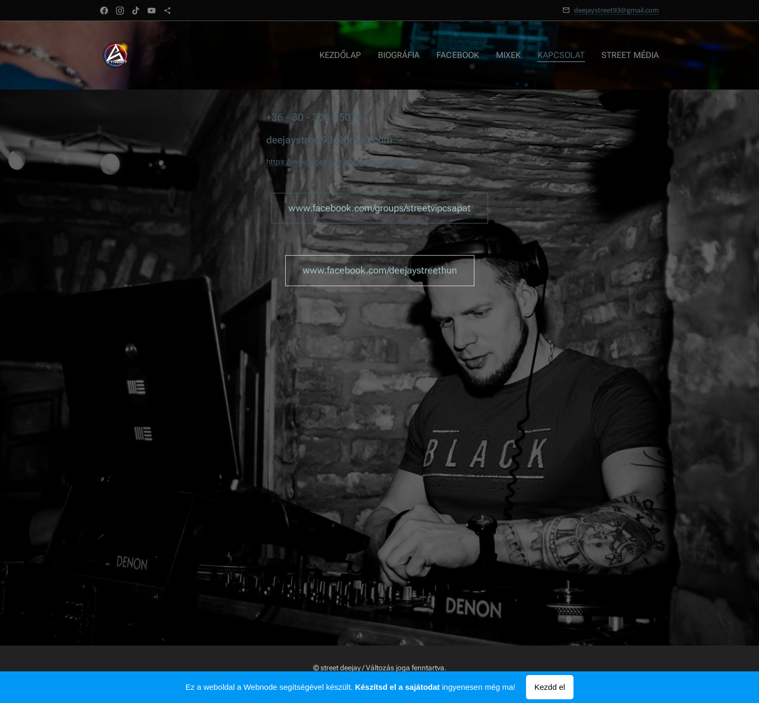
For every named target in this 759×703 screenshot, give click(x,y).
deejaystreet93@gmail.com (616, 10)
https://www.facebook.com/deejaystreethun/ (343, 162)
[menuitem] (354, 55)
